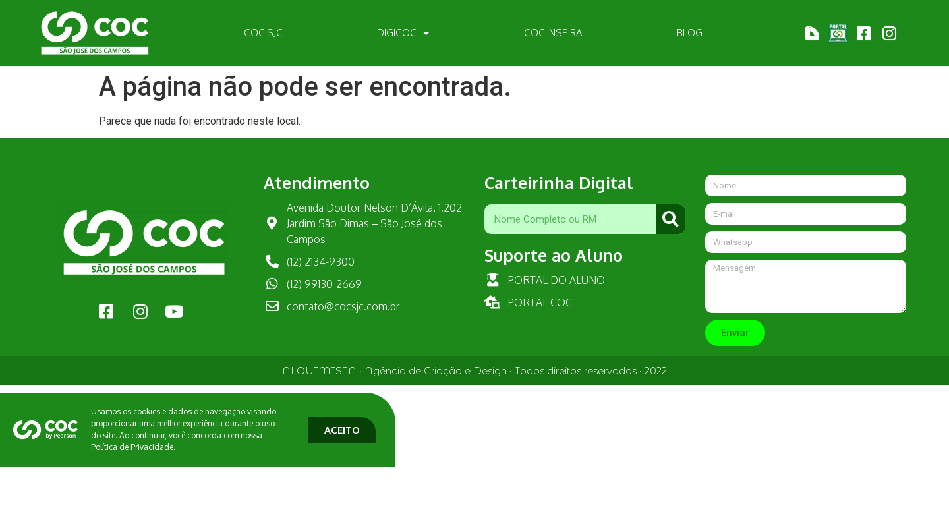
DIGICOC (403, 33)
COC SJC (263, 32)
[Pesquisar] (670, 219)
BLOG (690, 32)
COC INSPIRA (553, 32)
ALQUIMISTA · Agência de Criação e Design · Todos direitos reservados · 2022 (474, 370)
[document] (474, 422)
